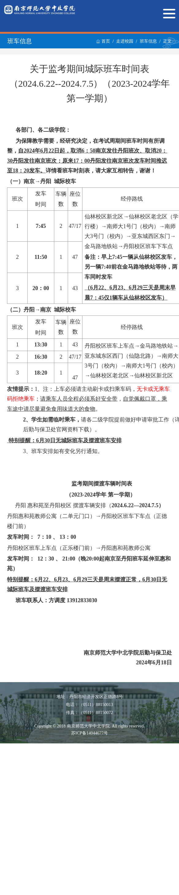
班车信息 (148, 41)
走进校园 (124, 41)
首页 (103, 41)
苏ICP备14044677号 (89, 733)
